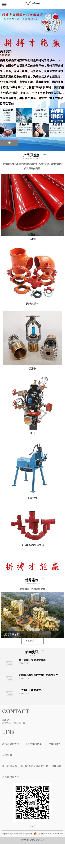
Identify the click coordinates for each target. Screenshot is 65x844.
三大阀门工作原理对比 (31, 690)
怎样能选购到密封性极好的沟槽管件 (38, 675)
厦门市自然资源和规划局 (34, 766)
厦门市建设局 (9, 766)
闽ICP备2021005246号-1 (32, 840)
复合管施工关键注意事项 (32, 660)
